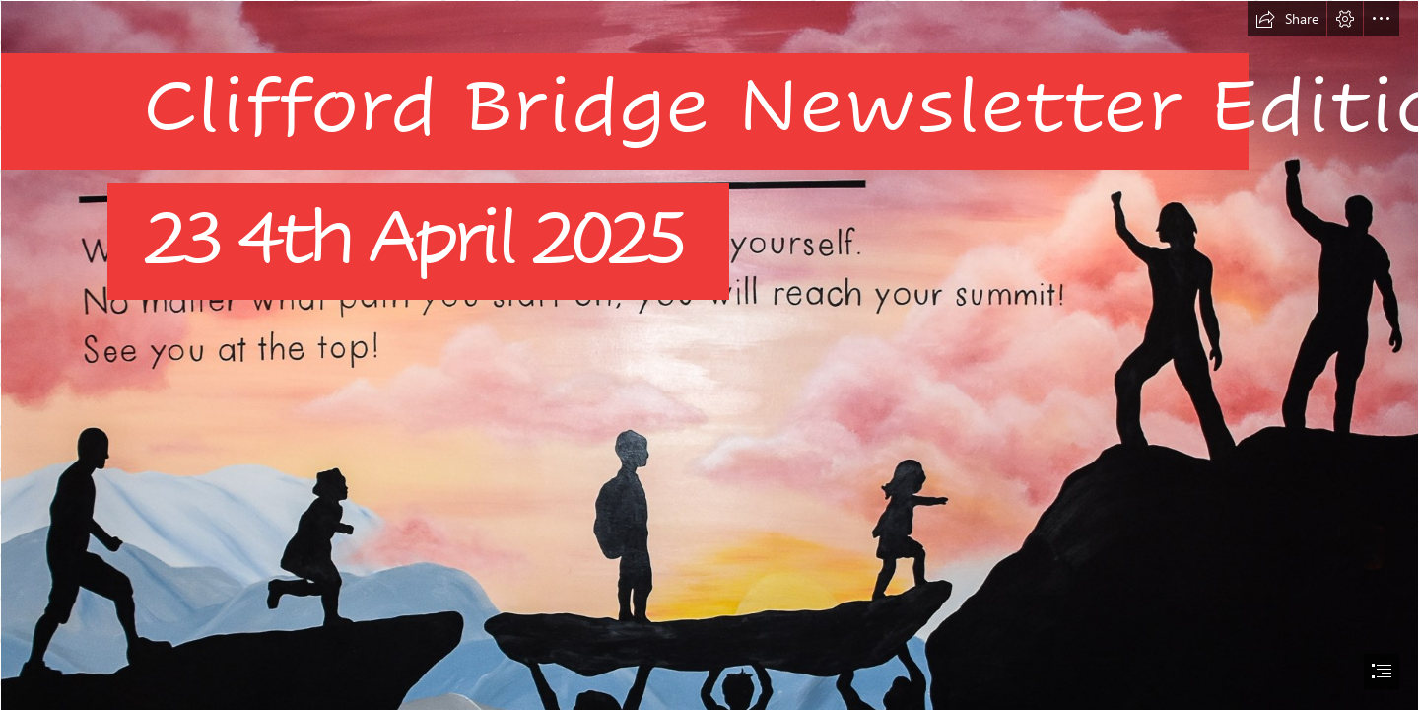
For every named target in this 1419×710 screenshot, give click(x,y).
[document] (709, 355)
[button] (1287, 18)
